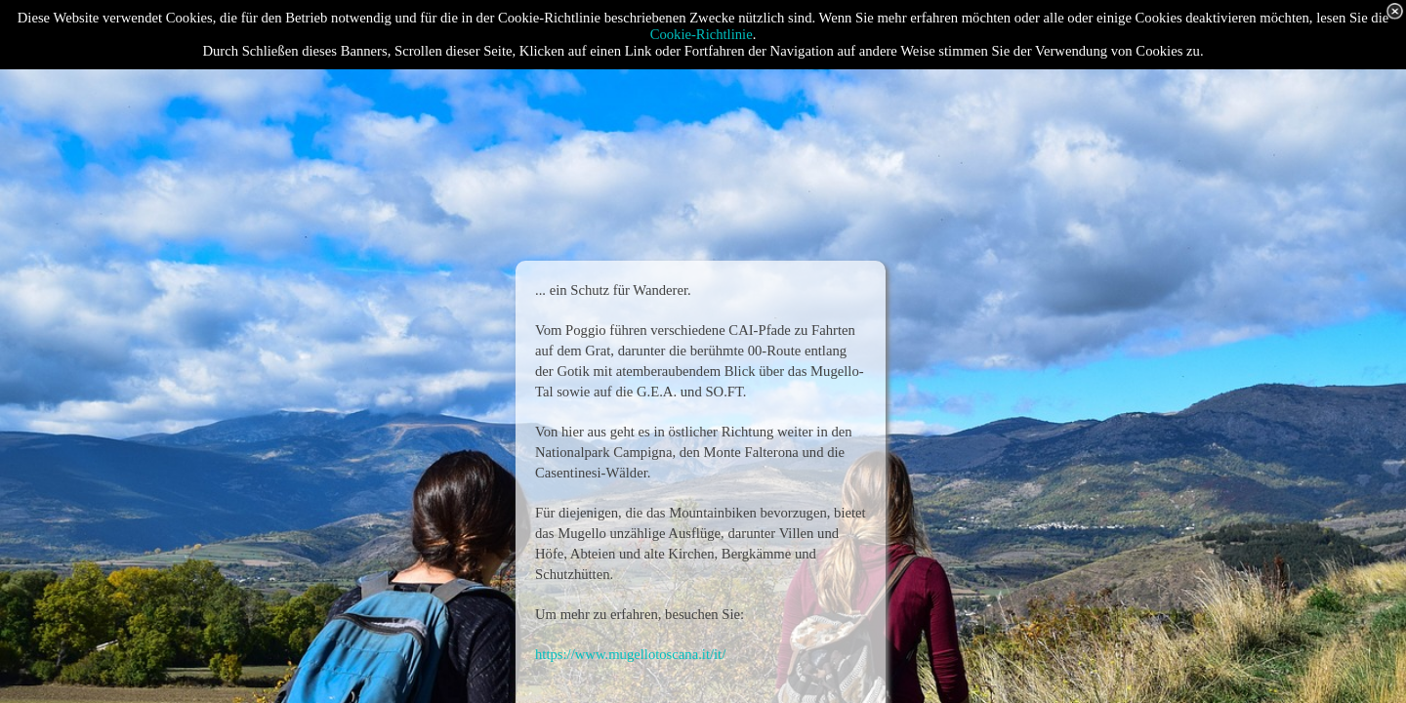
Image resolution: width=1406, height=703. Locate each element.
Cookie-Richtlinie (701, 34)
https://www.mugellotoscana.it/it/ (630, 654)
